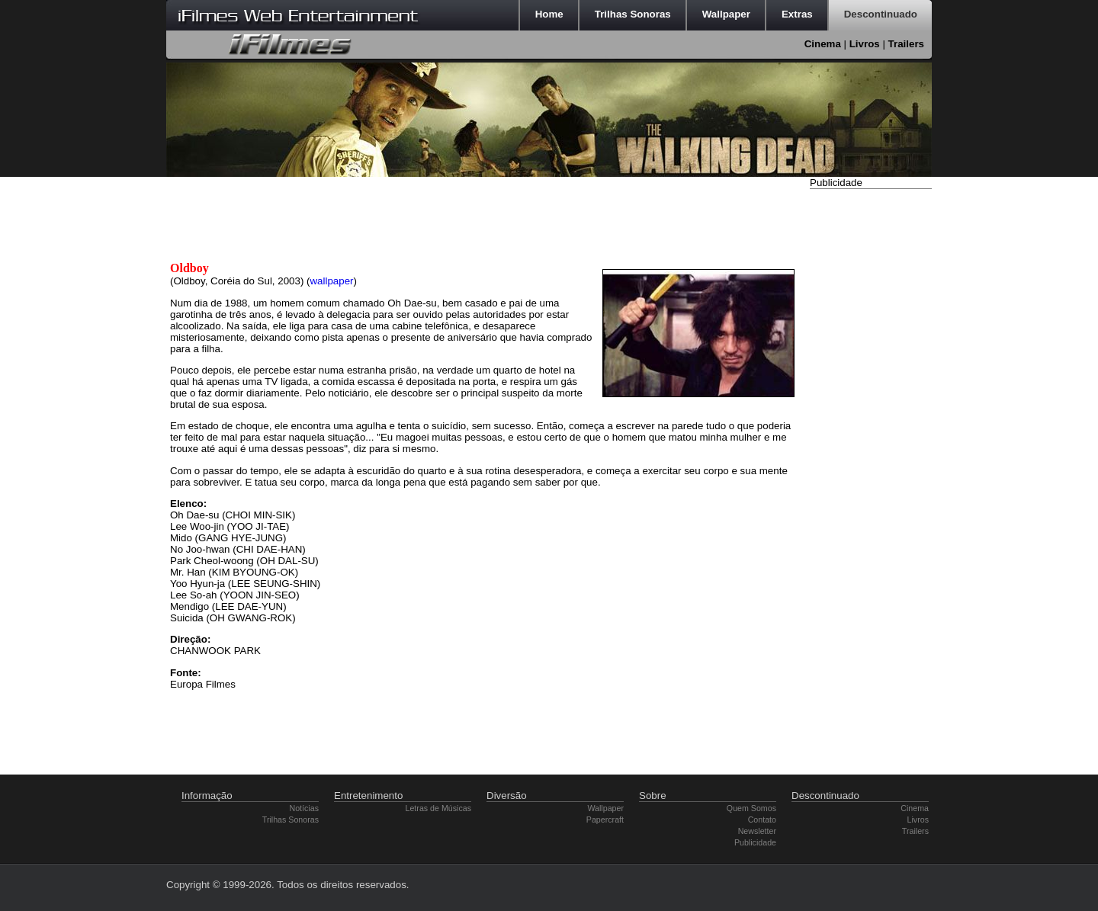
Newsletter (757, 831)
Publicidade (755, 842)
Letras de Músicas (438, 808)
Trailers (906, 44)
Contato (762, 819)
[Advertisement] (871, 421)
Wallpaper (605, 808)
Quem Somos (751, 808)
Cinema (822, 44)
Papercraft (605, 819)
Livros (864, 44)
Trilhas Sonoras (290, 819)
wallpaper (331, 281)
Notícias (304, 808)
